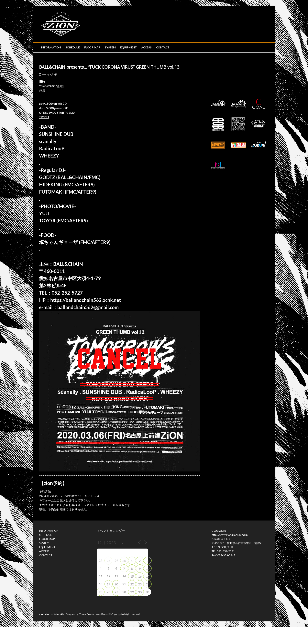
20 (116, 584)
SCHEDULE (72, 47)
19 (108, 584)
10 (147, 568)
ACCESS (146, 47)
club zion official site (51, 614)
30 (124, 560)
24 (147, 584)
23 (140, 584)
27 (116, 592)
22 (132, 584)
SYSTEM (110, 47)
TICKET (44, 117)
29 (132, 592)
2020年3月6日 (48, 74)
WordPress (101, 614)
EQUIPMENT (128, 47)
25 (100, 592)
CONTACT (162, 47)
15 (132, 576)
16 (140, 576)
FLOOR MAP (92, 47)
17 (147, 576)
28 (108, 560)
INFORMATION (51, 47)
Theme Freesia (86, 614)
